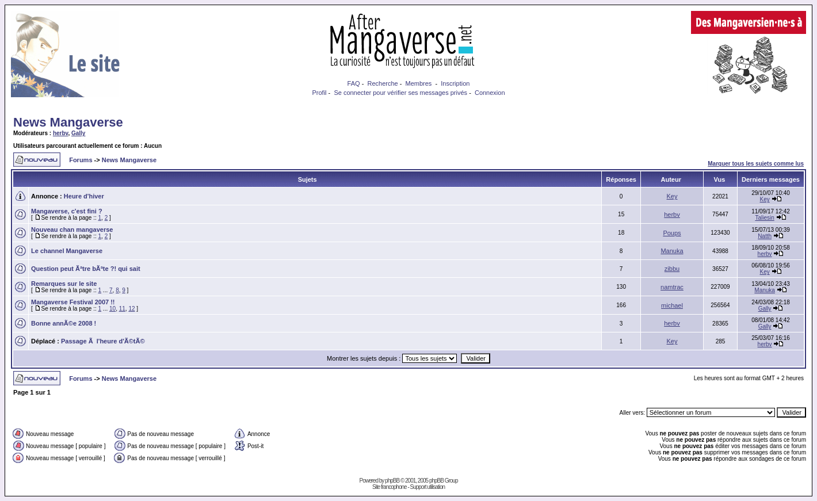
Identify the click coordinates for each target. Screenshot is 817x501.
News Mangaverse (68, 122)
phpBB (392, 480)
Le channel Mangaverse (66, 250)
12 (131, 308)
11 (122, 308)
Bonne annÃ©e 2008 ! (63, 323)
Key (672, 196)
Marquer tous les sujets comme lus (756, 163)
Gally (78, 133)
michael (672, 305)
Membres (419, 83)
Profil (319, 92)
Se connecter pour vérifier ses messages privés (400, 92)
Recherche (382, 83)
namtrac (672, 287)
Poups (672, 233)
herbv (60, 133)
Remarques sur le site (64, 283)
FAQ (354, 83)
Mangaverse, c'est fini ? (66, 211)
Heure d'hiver (84, 196)
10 (112, 308)
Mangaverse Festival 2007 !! (73, 302)
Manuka (672, 250)
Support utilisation (427, 487)
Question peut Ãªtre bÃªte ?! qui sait (85, 268)
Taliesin (764, 218)
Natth (765, 236)
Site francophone (389, 487)
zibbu (672, 268)
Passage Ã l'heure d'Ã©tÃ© (103, 341)
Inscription (455, 83)
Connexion (490, 92)
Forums (80, 159)
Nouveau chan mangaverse (72, 229)
